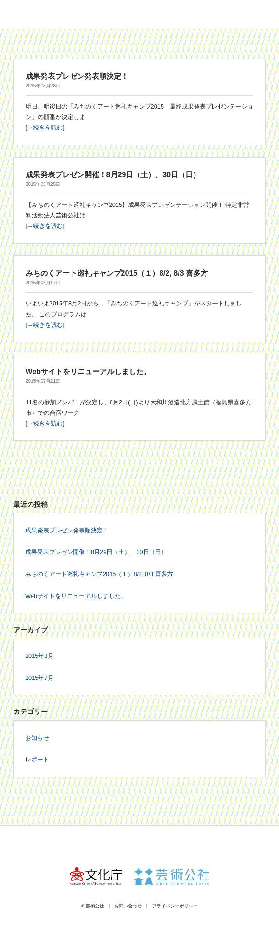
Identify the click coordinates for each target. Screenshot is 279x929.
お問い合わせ (128, 905)
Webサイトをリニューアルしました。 (76, 595)
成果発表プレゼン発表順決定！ (67, 530)
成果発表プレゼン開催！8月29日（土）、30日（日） (96, 552)
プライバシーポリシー (175, 905)
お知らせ (37, 737)
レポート (37, 759)
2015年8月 (39, 655)
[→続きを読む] (45, 127)
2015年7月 (39, 677)
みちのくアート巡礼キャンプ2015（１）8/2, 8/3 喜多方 (99, 573)
